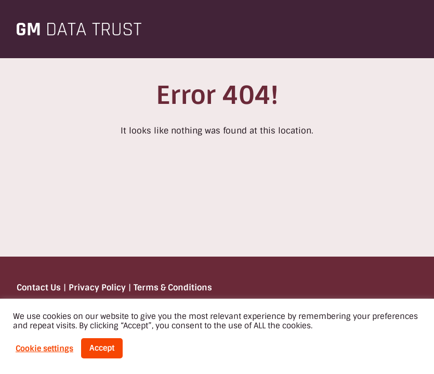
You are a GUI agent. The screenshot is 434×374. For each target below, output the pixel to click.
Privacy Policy (97, 287)
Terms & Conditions (173, 287)
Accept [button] (101, 348)
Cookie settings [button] (44, 348)
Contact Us (39, 287)
